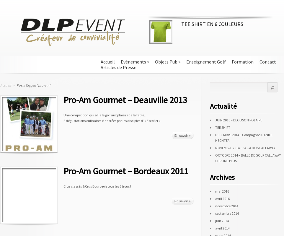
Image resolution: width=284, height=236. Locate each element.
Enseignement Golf (206, 62)
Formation (243, 62)
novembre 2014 (226, 206)
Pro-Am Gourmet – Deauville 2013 (125, 99)
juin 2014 (222, 221)
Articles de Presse (118, 67)
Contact (267, 62)
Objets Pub (167, 62)
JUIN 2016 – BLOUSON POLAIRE (238, 120)
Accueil (108, 62)
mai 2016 (222, 191)
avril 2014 (222, 228)
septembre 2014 (227, 213)
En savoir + (182, 135)
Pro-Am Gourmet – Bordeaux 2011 (125, 171)
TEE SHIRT (222, 127)
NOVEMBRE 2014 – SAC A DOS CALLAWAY (245, 148)
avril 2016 (222, 198)
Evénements (135, 62)
